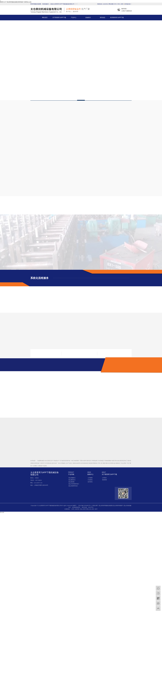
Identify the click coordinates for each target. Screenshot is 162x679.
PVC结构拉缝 (48, 463)
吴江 (93, 509)
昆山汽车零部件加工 (74, 484)
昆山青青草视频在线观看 (106, 505)
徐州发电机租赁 (84, 463)
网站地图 (111, 4)
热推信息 (99, 4)
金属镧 (35, 465)
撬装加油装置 (76, 463)
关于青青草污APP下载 (59, 17)
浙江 (78, 509)
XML (118, 4)
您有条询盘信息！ (126, 4)
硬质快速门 (37, 463)
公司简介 (104, 477)
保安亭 (42, 463)
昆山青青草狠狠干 (118, 505)
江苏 (72, 509)
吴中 (96, 509)
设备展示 (88, 17)
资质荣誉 (104, 479)
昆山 (81, 509)
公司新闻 (90, 477)
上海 (75, 509)
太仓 (90, 509)
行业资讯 (90, 479)
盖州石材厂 (55, 463)
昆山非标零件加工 (73, 486)
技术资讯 (90, 481)
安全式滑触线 (61, 463)
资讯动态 (102, 17)
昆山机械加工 (72, 477)
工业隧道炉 (40, 465)
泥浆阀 (112, 463)
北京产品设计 (69, 463)
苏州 (84, 509)
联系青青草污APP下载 (117, 17)
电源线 (45, 465)
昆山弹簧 (123, 463)
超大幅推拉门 (117, 463)
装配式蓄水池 (106, 463)
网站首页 (45, 17)
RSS (115, 4)
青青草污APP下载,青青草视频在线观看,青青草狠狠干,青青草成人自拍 (15, 2)
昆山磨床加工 (72, 479)
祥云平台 (90, 507)
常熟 (87, 509)
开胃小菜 (100, 463)
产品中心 (73, 17)
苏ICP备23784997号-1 (85, 505)
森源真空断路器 (93, 463)
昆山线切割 (71, 481)
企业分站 (105, 4)
